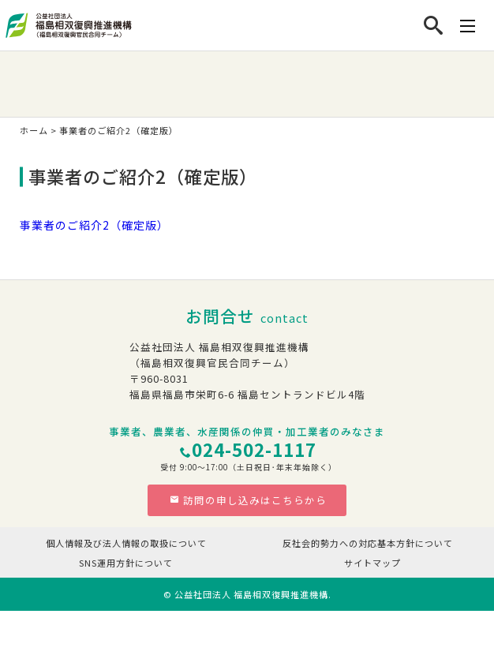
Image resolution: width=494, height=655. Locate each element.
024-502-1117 (254, 449)
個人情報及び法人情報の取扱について (126, 543)
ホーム (34, 130)
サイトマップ (372, 562)
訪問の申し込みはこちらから (248, 499)
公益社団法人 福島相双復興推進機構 (251, 594)
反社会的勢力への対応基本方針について (368, 543)
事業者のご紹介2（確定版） (94, 225)
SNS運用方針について (126, 562)
